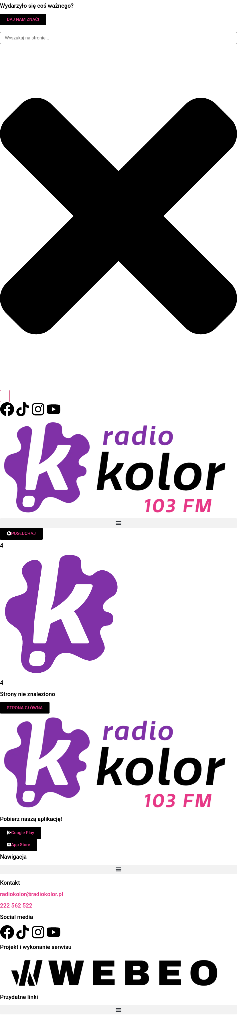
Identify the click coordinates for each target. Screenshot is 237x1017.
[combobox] (118, 38)
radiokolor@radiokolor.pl (31, 894)
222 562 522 (16, 905)
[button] (118, 523)
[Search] (5, 396)
